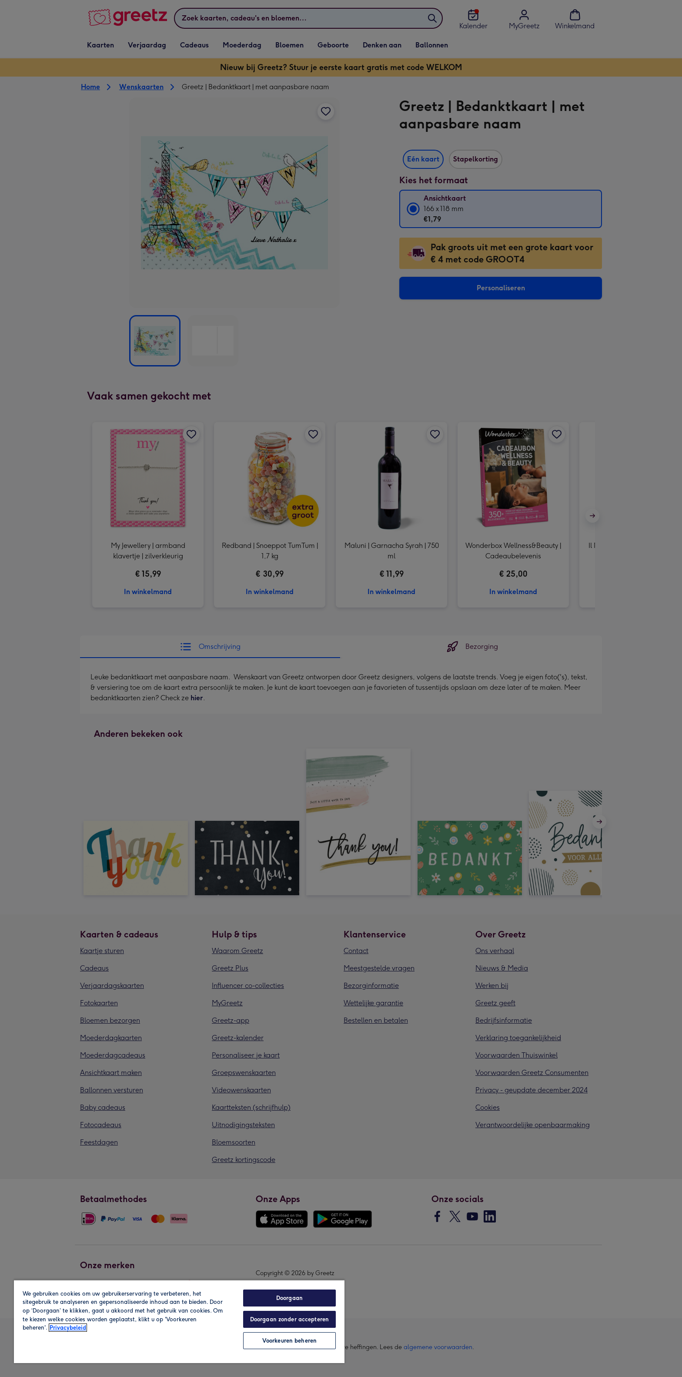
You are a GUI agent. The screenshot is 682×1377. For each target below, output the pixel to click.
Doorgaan (289, 1298)
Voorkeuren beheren (289, 1340)
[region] (179, 1321)
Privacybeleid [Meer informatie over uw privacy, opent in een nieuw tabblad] (68, 1327)
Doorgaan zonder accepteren (289, 1319)
